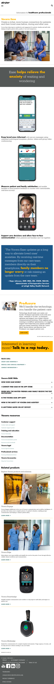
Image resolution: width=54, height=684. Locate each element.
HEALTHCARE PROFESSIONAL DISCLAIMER (14, 662)
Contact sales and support (8, 425)
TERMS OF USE (33, 662)
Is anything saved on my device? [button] (16, 407)
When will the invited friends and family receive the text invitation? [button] (26, 392)
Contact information (8, 367)
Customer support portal (7, 427)
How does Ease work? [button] (11, 382)
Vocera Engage (7, 506)
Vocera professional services (8, 454)
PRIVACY (5, 660)
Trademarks (6, 672)
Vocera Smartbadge (9, 597)
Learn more (24, 332)
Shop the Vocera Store (7, 461)
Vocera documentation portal (9, 439)
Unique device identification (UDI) (13, 675)
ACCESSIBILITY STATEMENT (18, 660)
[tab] (27, 382)
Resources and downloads (8, 442)
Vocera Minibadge (8, 641)
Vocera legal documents (7, 448)
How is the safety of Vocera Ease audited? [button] (20, 402)
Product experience (8, 678)
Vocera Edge (6, 552)
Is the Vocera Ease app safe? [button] (13, 398)
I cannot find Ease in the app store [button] (16, 387)
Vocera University (6, 433)
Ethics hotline (7, 682)
